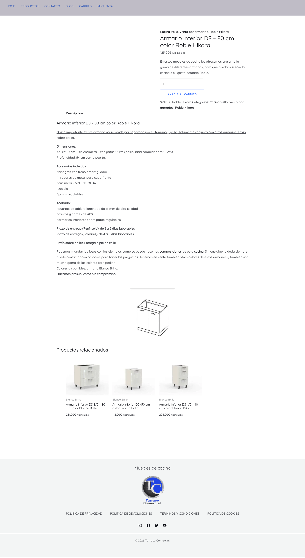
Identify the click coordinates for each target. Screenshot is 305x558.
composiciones (171, 252)
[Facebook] (148, 526)
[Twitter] (156, 526)
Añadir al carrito (182, 94)
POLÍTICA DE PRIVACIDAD (83, 514)
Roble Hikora (219, 32)
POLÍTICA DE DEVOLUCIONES (131, 514)
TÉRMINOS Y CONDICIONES (180, 514)
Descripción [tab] (74, 113)
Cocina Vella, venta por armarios (184, 32)
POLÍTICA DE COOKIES (224, 514)
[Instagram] (140, 526)
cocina (199, 252)
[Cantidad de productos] (181, 84)
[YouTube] (165, 526)
